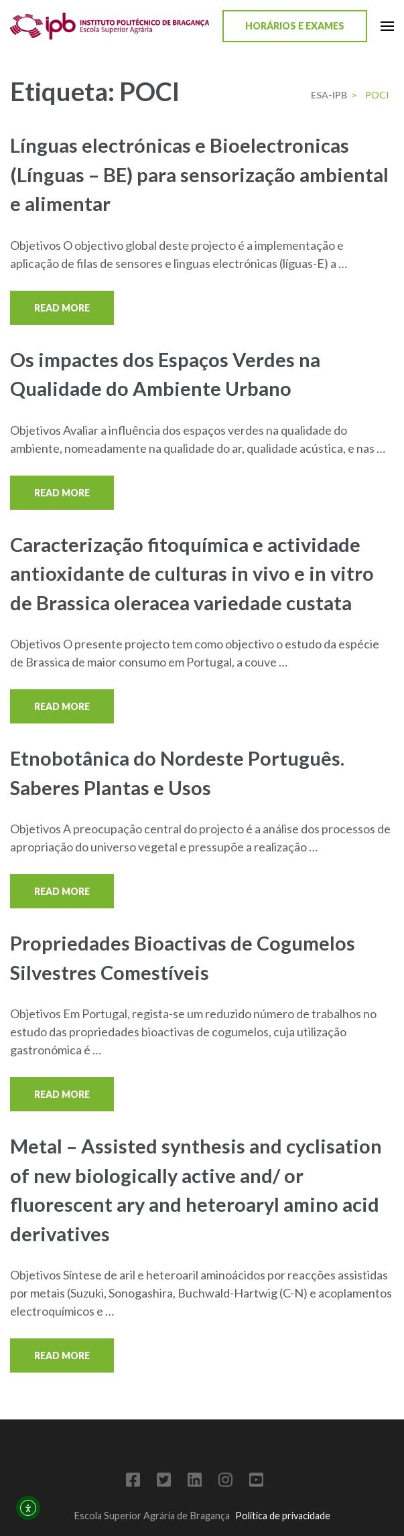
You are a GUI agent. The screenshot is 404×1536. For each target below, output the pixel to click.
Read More (62, 307)
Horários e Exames (294, 25)
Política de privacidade (282, 1515)
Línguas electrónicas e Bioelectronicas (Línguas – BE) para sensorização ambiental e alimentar (199, 174)
